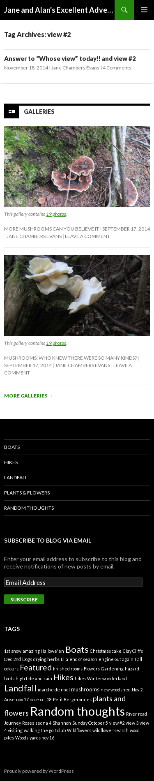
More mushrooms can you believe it (51, 229)
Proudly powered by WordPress (39, 771)
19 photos (56, 214)
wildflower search (110, 730)
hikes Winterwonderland (101, 678)
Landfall (16, 477)
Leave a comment (87, 236)
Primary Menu (144, 10)
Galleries (39, 111)
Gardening (112, 668)
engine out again (116, 659)
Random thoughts (77, 711)
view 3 (132, 723)
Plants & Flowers (27, 493)
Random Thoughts (29, 508)
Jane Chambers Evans (75, 68)
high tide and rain (34, 678)
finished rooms (68, 668)
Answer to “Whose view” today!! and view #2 (70, 58)
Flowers (92, 668)
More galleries (28, 396)
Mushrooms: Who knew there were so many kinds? (70, 358)
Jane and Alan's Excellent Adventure (59, 9)
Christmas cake (106, 651)
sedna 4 (43, 723)
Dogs (27, 659)
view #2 (116, 723)
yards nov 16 (42, 737)
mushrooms (85, 689)
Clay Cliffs (133, 651)
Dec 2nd (12, 659)
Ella (64, 659)
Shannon (62, 723)
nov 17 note (27, 699)
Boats (12, 447)
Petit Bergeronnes (72, 699)
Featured (36, 667)
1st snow (12, 651)
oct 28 (46, 699)
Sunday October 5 (90, 723)
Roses (28, 723)
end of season (83, 659)
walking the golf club (45, 730)
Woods (21, 737)
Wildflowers (79, 730)
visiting (15, 730)
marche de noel (54, 689)
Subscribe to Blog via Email (47, 540)
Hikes (11, 462)
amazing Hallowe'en (43, 651)
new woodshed (116, 689)
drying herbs (46, 659)
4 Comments (117, 68)
